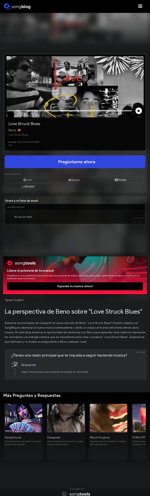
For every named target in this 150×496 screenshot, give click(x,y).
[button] (140, 6)
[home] (17, 6)
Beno (13, 130)
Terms (141, 221)
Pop (10, 145)
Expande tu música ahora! (75, 286)
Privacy (134, 221)
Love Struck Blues (24, 123)
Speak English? (14, 300)
